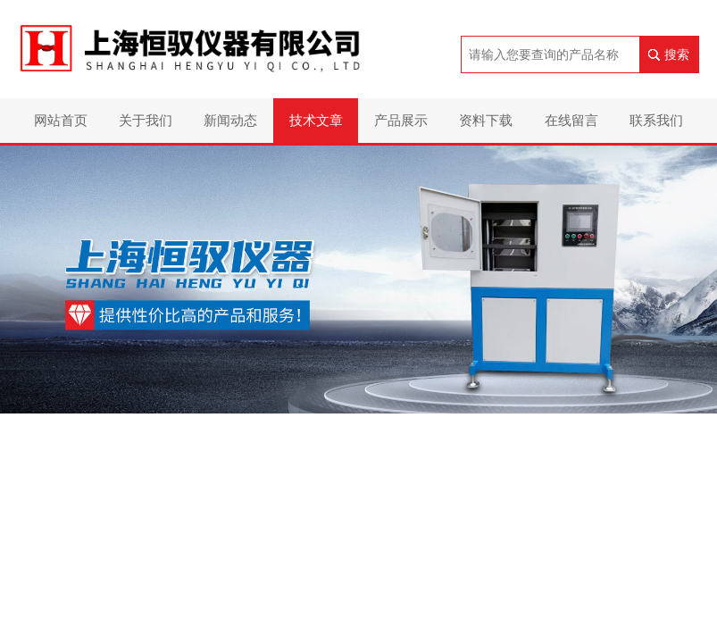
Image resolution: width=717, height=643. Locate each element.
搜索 (676, 54)
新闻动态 (230, 120)
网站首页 (61, 120)
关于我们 (145, 120)
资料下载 (486, 120)
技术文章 (316, 120)
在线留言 (571, 120)
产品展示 (401, 120)
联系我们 (656, 120)
